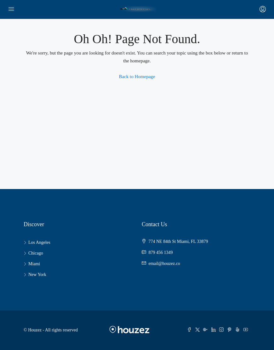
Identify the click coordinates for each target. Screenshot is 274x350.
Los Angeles (39, 242)
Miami (34, 263)
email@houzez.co (164, 263)
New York (37, 274)
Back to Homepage (137, 76)
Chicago (35, 253)
